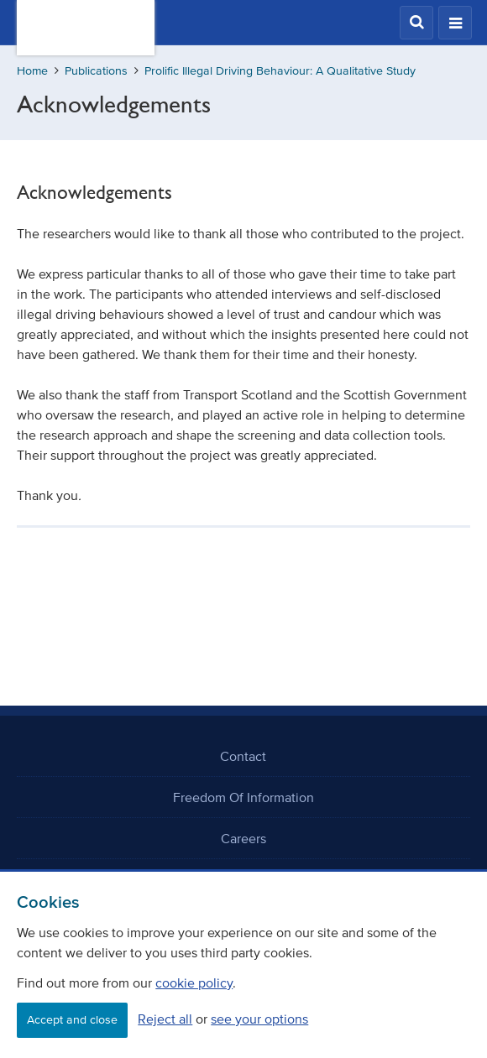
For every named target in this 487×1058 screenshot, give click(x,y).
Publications (96, 71)
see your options (259, 1018)
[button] (416, 22)
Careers (243, 838)
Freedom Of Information (243, 797)
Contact (243, 756)
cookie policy (194, 982)
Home (32, 71)
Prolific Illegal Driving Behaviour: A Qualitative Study (280, 71)
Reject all (165, 1018)
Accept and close (72, 1020)
